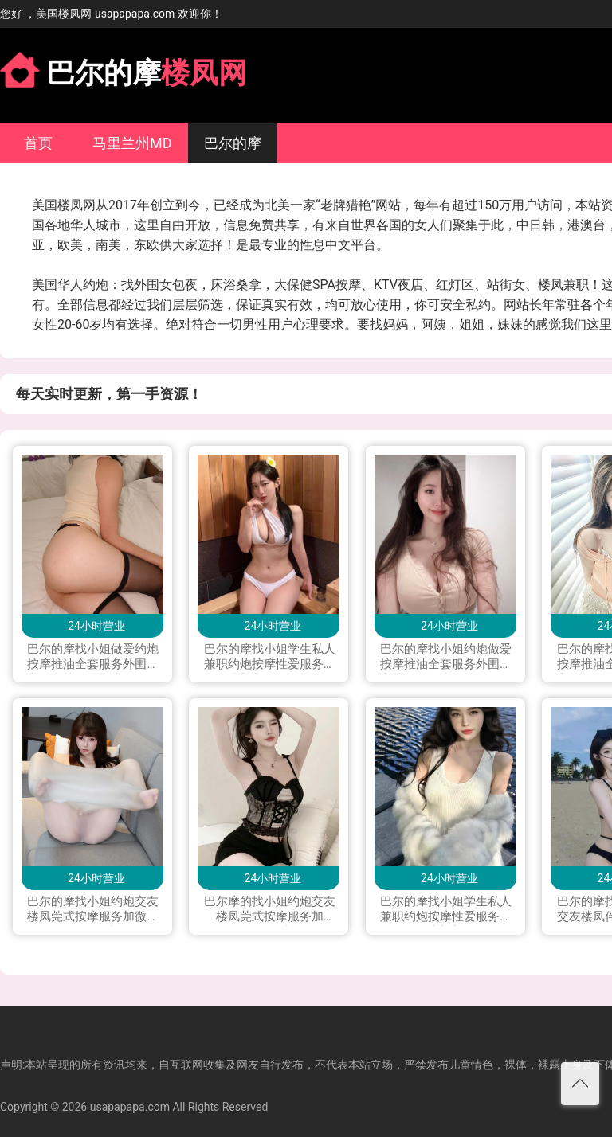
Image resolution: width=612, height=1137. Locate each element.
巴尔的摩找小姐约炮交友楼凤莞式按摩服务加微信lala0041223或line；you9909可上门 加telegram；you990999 (93, 910)
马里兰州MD (132, 143)
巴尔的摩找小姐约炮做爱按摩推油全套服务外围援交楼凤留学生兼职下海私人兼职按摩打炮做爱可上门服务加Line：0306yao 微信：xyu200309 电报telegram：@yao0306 (446, 658)
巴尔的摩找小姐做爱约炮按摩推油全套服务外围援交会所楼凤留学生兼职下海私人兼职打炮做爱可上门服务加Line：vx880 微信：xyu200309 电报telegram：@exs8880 (93, 658)
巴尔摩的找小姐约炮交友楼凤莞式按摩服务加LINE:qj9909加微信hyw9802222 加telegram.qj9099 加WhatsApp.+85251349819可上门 (270, 910)
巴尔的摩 (232, 143)
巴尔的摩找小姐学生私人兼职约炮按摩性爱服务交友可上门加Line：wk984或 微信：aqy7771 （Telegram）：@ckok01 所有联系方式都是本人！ (269, 658)
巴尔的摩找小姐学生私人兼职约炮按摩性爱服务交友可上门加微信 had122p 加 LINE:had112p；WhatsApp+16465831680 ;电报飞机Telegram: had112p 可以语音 (446, 910)
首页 (38, 143)
